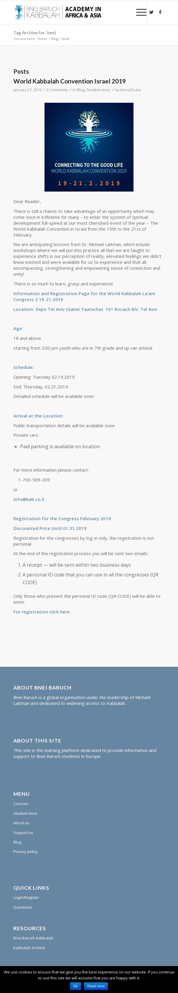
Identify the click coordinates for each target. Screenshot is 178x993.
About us (21, 822)
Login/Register (26, 897)
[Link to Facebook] (160, 12)
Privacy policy (25, 851)
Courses (20, 803)
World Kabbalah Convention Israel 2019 (69, 81)
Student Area (98, 89)
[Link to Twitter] (151, 12)
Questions (22, 907)
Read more (96, 986)
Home (42, 38)
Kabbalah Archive (29, 947)
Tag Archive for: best (34, 32)
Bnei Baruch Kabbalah (33, 938)
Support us (23, 832)
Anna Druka (130, 89)
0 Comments (57, 89)
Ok (75, 986)
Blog (54, 38)
